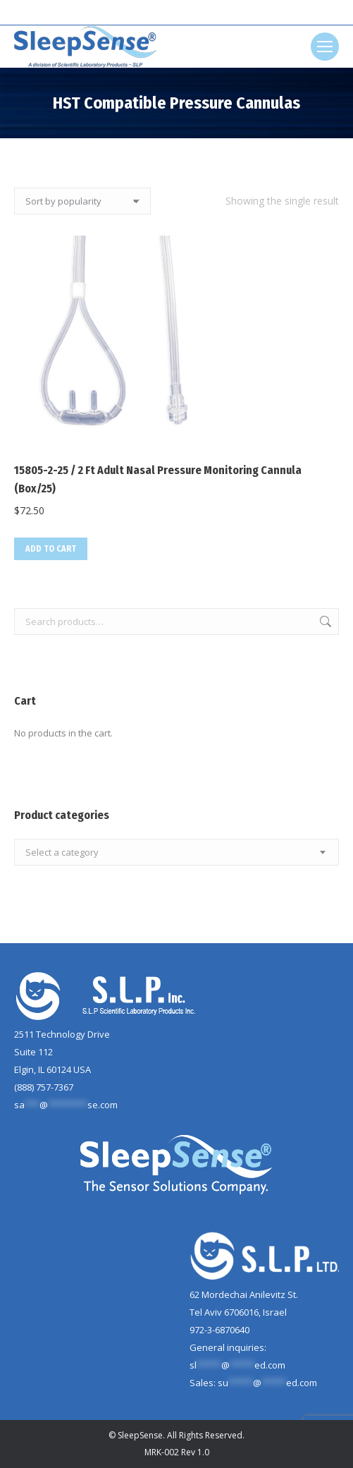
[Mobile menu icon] (325, 46)
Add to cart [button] (50, 549)
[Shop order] (82, 201)
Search (324, 621)
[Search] (177, 12)
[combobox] (176, 852)
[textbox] (62, 852)
